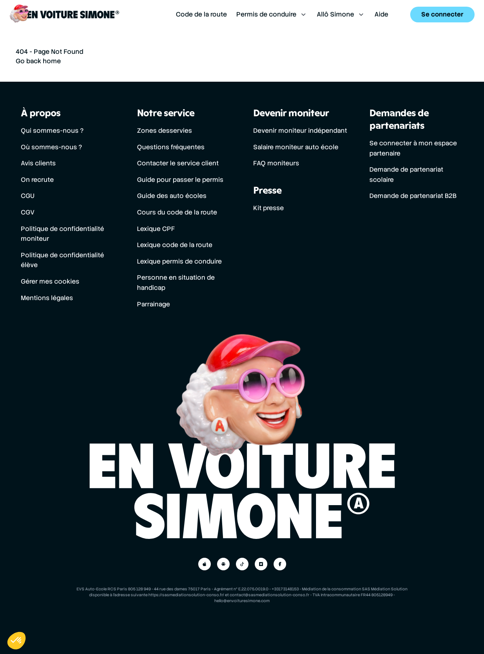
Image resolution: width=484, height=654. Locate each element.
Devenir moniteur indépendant (300, 130)
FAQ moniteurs (276, 163)
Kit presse (268, 208)
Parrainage (153, 304)
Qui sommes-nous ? (52, 130)
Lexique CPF (156, 229)
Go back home (38, 61)
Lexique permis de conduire (179, 261)
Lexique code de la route (174, 245)
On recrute (37, 180)
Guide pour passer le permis (180, 180)
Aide (381, 15)
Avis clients (38, 163)
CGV (28, 212)
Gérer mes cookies (50, 281)
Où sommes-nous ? (51, 147)
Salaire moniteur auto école (295, 147)
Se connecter (442, 15)
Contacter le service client (178, 163)
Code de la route (201, 15)
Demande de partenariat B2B (413, 196)
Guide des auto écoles (171, 196)
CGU (28, 196)
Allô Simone (341, 15)
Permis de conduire (271, 15)
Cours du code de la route (177, 212)
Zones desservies (164, 130)
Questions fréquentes (171, 147)
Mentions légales (47, 298)
